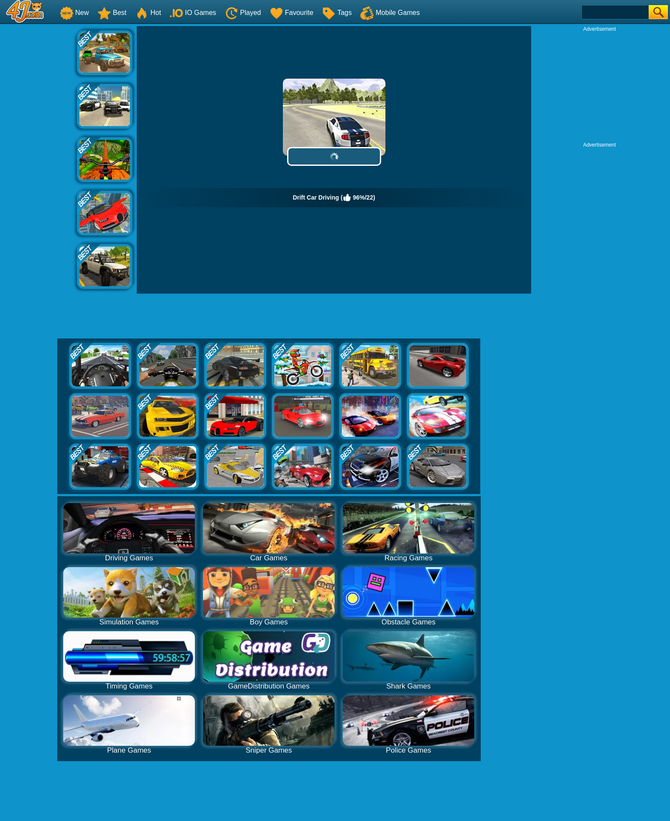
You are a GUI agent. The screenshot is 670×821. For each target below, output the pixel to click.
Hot (148, 12)
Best (111, 12)
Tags (337, 12)
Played (243, 12)
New (74, 12)
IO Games (193, 12)
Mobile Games (390, 12)
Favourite (292, 12)
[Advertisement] (38, 154)
